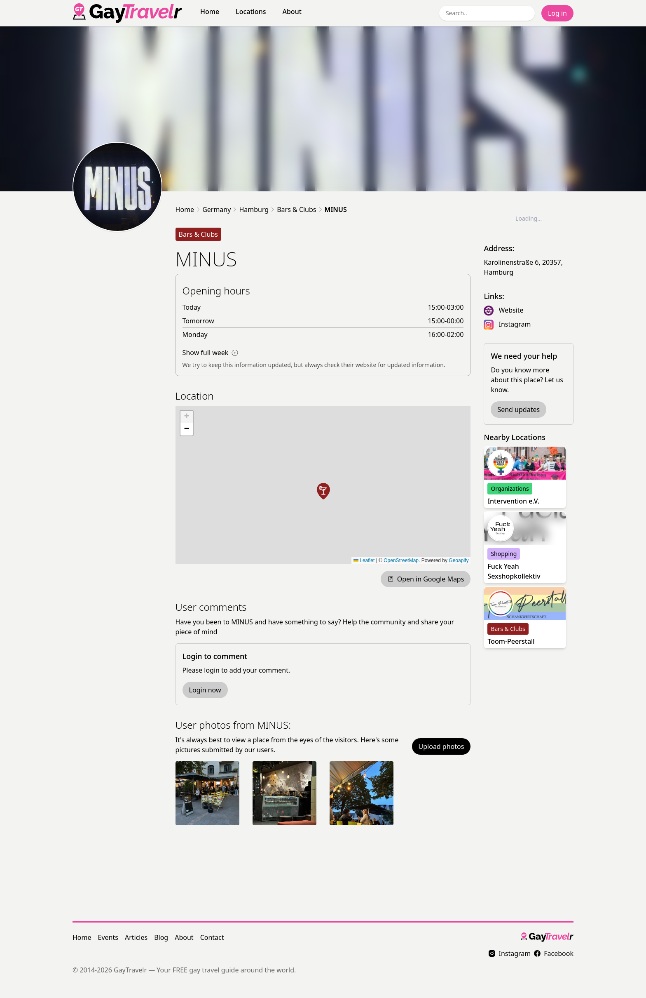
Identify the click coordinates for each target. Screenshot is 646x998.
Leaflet (363, 560)
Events (108, 937)
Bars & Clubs (296, 209)
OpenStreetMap (401, 560)
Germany (216, 209)
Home (209, 11)
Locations (251, 11)
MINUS (336, 209)
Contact (212, 937)
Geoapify (458, 560)
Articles (136, 937)
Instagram (515, 324)
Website (511, 310)
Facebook (553, 953)
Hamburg (254, 209)
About (291, 11)
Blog (161, 937)
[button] (323, 491)
